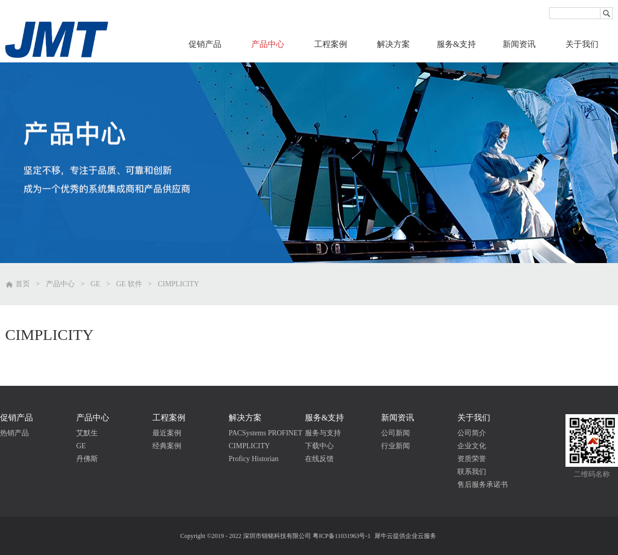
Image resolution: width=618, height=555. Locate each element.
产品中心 (60, 284)
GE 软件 (129, 284)
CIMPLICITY (178, 284)
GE (95, 284)
